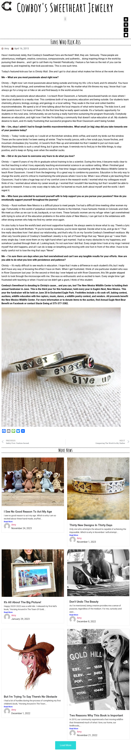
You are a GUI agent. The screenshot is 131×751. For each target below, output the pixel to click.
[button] (65, 18)
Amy (13, 524)
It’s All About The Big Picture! (22, 602)
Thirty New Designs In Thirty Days (90, 525)
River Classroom (66, 96)
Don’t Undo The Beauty (83, 601)
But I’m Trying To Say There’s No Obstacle (30, 696)
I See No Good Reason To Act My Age (28, 511)
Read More (8, 522)
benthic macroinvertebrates (58, 126)
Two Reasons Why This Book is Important (96, 715)
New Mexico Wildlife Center (110, 168)
